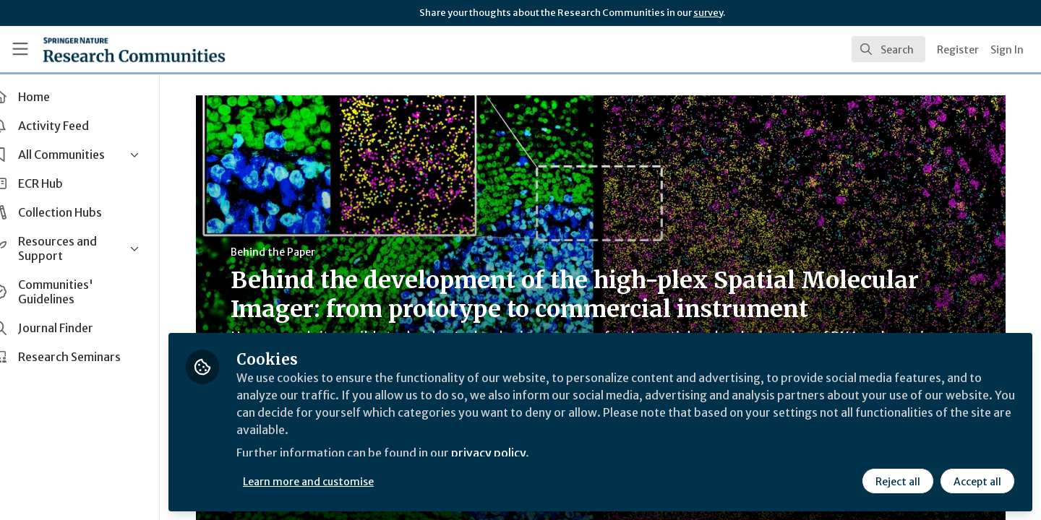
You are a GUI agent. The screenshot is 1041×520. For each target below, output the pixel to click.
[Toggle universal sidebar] (20, 49)
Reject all (897, 481)
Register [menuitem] (958, 49)
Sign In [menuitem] (1007, 49)
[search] (888, 49)
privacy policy (515, 453)
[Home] (134, 49)
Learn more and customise (333, 481)
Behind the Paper (285, 252)
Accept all (977, 481)
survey (708, 12)
